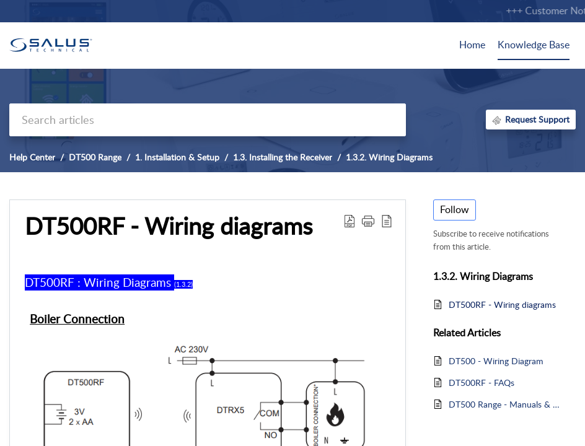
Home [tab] (472, 44)
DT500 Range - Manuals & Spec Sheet (506, 404)
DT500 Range (95, 157)
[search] (207, 119)
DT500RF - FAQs (481, 382)
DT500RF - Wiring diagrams (502, 304)
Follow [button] (454, 209)
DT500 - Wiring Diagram (496, 361)
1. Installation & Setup (177, 157)
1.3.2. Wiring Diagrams (389, 157)
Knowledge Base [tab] (534, 44)
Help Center (32, 157)
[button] (349, 220)
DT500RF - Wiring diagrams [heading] (168, 226)
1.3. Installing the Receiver (282, 157)
